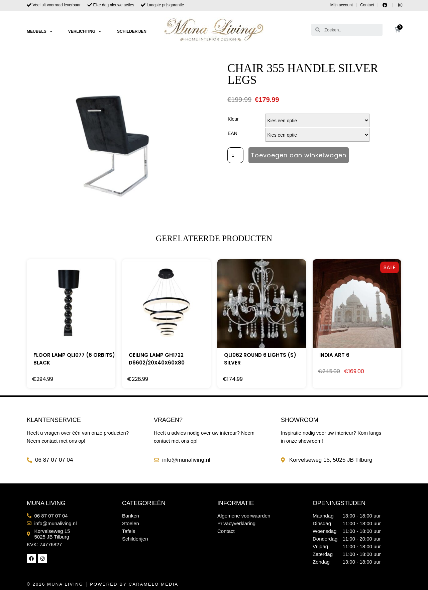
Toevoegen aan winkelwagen (298, 155)
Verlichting (84, 31)
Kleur (233, 119)
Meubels (39, 31)
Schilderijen (131, 31)
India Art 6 (334, 354)
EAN (232, 133)
